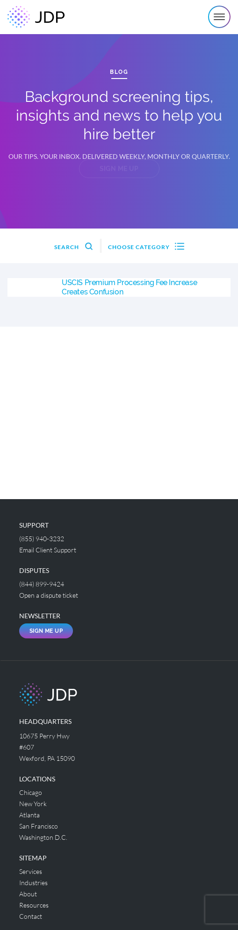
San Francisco (38, 826)
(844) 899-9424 (41, 584)
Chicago (30, 792)
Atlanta (29, 815)
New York (33, 804)
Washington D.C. (43, 837)
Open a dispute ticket (48, 595)
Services (30, 871)
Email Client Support (47, 550)
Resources (34, 905)
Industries (33, 883)
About (28, 894)
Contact (30, 916)
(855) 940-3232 (41, 539)
